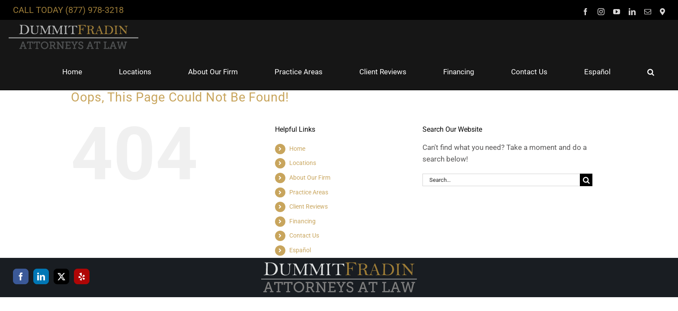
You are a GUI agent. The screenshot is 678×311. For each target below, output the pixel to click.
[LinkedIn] (41, 243)
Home (297, 114)
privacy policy (107, 290)
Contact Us (304, 201)
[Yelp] (82, 243)
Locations (302, 129)
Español (300, 216)
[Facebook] (21, 243)
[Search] (586, 146)
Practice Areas (308, 158)
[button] (661, 38)
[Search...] (501, 146)
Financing (302, 187)
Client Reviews (308, 172)
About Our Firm (309, 143)
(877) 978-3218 (94, 10)
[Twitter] (61, 243)
